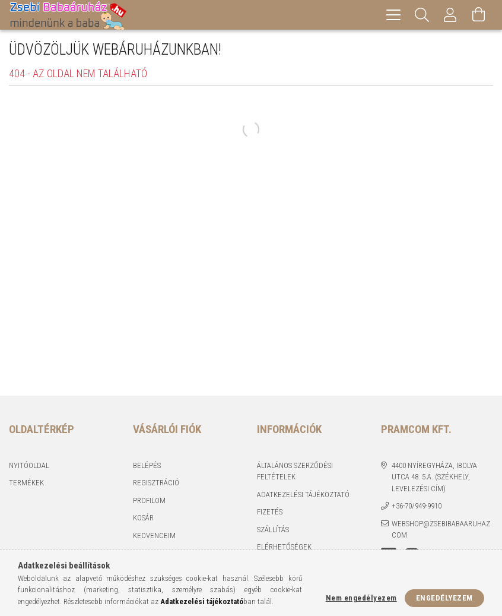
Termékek (26, 482)
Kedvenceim (154, 535)
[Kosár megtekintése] (479, 15)
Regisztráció (156, 482)
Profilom (149, 500)
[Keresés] (422, 15)
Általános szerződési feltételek (295, 471)
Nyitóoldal (29, 465)
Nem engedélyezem (361, 597)
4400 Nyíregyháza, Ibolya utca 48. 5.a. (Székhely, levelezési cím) (434, 477)
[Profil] (450, 15)
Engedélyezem (444, 597)
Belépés (147, 465)
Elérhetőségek (284, 546)
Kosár (143, 517)
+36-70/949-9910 (416, 505)
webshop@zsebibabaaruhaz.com (442, 529)
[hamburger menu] (393, 15)
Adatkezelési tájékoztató (303, 494)
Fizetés (269, 511)
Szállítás (273, 529)
